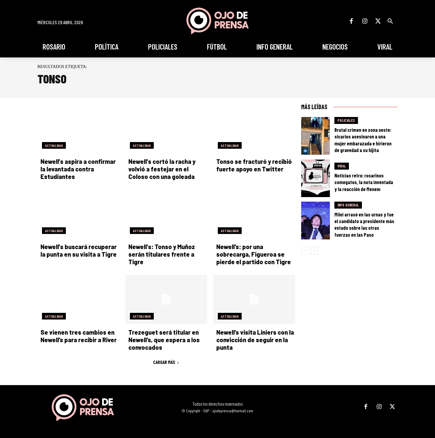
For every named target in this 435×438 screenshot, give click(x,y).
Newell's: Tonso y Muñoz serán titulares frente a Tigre (161, 254)
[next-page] (314, 251)
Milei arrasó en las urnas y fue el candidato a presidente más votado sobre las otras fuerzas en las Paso (364, 224)
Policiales (346, 120)
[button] (390, 21)
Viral (341, 166)
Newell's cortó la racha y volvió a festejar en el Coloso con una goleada (161, 169)
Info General (348, 205)
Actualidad (54, 145)
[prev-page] (305, 251)
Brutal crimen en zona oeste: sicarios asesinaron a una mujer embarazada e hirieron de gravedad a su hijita (363, 140)
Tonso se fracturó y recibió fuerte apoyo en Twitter (254, 165)
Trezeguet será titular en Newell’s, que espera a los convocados (164, 340)
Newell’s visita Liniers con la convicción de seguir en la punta (255, 340)
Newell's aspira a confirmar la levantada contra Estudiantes (78, 169)
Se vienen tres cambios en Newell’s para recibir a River (78, 336)
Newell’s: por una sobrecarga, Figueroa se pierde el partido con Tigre (253, 254)
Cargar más (166, 362)
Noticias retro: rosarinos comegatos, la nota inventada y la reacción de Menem (363, 182)
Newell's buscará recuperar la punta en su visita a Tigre (78, 250)
